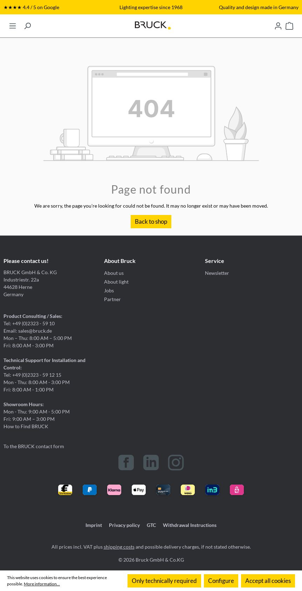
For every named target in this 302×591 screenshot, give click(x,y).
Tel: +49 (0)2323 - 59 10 (29, 323)
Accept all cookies (268, 580)
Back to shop (151, 221)
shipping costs (119, 547)
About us (114, 273)
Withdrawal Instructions (190, 525)
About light (116, 282)
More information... (42, 583)
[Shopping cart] (289, 24)
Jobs (109, 290)
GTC (151, 525)
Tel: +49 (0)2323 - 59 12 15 (32, 375)
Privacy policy (124, 525)
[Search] (27, 24)
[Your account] (278, 24)
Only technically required (164, 580)
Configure (221, 580)
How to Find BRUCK (26, 426)
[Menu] (12, 24)
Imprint (93, 525)
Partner (112, 299)
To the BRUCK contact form (34, 446)
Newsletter (217, 273)
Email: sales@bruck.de (28, 331)
